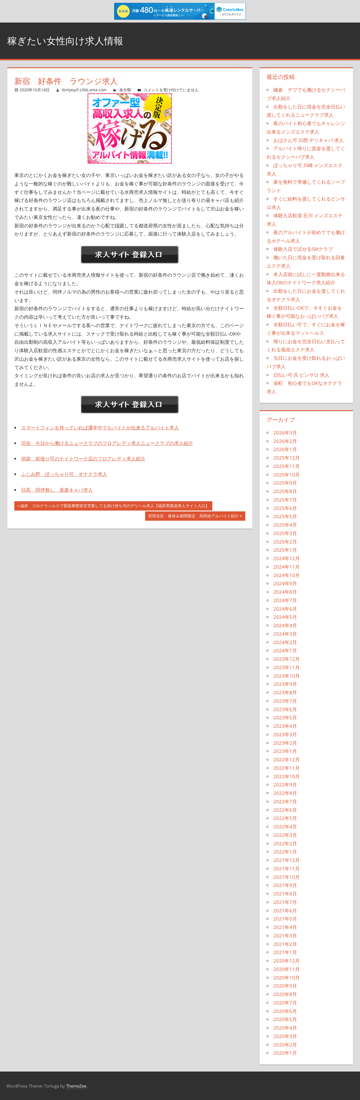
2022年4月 (285, 826)
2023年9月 (285, 684)
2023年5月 (285, 717)
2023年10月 (286, 676)
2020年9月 (285, 986)
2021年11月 (286, 868)
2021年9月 (285, 885)
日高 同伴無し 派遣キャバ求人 (57, 490)
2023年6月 (285, 709)
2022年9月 (285, 784)
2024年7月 (285, 600)
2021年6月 (285, 910)
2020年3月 (285, 1036)
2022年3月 (285, 835)
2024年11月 (286, 567)
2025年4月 (285, 525)
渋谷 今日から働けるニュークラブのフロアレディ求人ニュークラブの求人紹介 (107, 443)
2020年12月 (286, 960)
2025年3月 (285, 533)
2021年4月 (285, 927)
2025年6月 (285, 508)
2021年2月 (285, 944)
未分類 (125, 89)
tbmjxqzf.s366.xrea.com (84, 89)
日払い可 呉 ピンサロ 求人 (301, 375)
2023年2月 (285, 743)
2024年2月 (285, 642)
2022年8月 (285, 793)
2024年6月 (285, 609)
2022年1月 (285, 851)
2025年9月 (285, 483)
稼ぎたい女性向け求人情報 (68, 40)
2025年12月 (286, 457)
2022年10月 (286, 776)
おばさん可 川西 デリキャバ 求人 (308, 140)
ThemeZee (76, 1086)
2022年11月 (286, 768)
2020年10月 (286, 977)
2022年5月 (285, 818)
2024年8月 (285, 592)
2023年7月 (285, 701)
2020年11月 (286, 969)
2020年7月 (285, 1002)
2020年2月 (285, 1044)
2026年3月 (285, 432)
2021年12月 (286, 860)
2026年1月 (285, 449)
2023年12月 (286, 659)
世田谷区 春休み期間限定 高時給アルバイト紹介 (193, 516)
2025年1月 (285, 550)
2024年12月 (286, 558)
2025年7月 (285, 499)
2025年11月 (286, 466)
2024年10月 (286, 575)
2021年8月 (285, 893)
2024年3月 (285, 634)
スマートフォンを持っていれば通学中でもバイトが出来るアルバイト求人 (100, 427)
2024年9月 (285, 583)
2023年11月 (286, 667)
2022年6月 (285, 810)
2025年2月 (285, 541)
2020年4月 (285, 1027)
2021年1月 (285, 952)
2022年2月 (285, 843)
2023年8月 (285, 692)
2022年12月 (286, 759)
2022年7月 (285, 801)
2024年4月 (285, 625)
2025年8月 (285, 491)
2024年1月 (285, 650)
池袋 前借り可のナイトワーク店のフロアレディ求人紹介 (83, 458)
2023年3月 (285, 734)
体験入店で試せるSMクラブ (303, 249)
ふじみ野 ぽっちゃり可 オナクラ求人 (64, 474)
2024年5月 (285, 617)
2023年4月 (285, 726)
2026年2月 (285, 441)
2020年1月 (285, 1053)
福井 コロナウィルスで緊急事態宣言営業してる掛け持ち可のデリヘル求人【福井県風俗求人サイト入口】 (114, 506)
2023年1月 (285, 751)
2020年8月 (285, 994)
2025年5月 (285, 516)
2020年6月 (285, 1011)
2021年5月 (285, 918)
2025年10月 (286, 474)
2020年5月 (285, 1019)
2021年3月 (285, 935)
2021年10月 (286, 877)
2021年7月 (285, 902)
